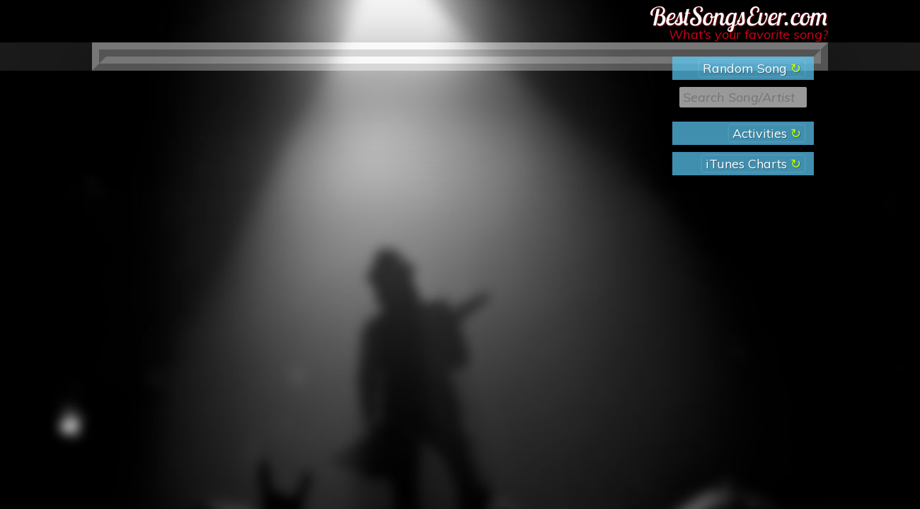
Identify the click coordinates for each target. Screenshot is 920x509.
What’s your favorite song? (748, 34)
